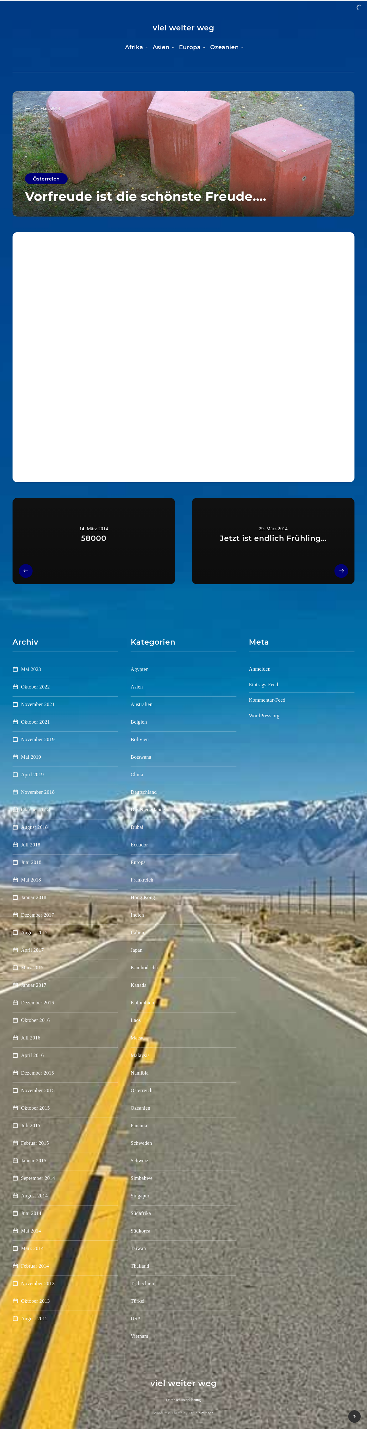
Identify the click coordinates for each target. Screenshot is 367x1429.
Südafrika (141, 1213)
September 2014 (38, 1178)
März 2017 (32, 967)
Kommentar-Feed (267, 700)
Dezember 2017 (37, 915)
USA (136, 1318)
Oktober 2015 (35, 1108)
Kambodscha (144, 967)
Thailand (140, 1266)
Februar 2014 (35, 1266)
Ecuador (139, 844)
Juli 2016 (30, 1037)
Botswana (141, 757)
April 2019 (32, 774)
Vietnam (139, 1336)
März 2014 (32, 1248)
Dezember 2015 (37, 1073)
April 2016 (32, 1055)
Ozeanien (224, 47)
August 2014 (34, 1195)
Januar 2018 (33, 897)
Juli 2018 (30, 844)
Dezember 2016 (37, 1002)
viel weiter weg (184, 27)
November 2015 (37, 1090)
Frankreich (142, 879)
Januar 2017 (33, 985)
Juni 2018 (31, 862)
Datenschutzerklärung (183, 1400)
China (137, 774)
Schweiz (139, 1160)
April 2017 (32, 950)
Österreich (46, 179)
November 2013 (37, 1283)
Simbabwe (141, 1178)
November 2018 (37, 792)
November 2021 (37, 704)
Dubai (137, 827)
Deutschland (144, 792)
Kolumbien (142, 1002)
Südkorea (140, 1230)
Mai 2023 (31, 669)
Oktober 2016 (35, 1020)
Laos (136, 1020)
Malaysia (140, 1055)
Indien (137, 915)
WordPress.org (264, 715)
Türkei (137, 1301)
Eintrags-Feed (263, 684)
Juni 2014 (31, 1213)
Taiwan (138, 1248)
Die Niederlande (148, 809)
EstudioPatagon (201, 1413)
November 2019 (37, 739)
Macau (138, 1037)
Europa (190, 47)
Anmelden (260, 669)
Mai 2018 (31, 879)
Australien (141, 704)
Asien (160, 47)
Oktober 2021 (35, 722)
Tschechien (142, 1283)
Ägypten (139, 669)
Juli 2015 (30, 1125)
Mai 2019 (31, 757)
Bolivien (140, 739)
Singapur (140, 1195)
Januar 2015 (33, 1160)
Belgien (139, 722)
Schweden (141, 1143)
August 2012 (34, 1318)
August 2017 (34, 932)
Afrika (134, 47)
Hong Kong (143, 897)
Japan (136, 950)
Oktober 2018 (35, 809)
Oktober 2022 (35, 686)
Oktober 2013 (35, 1301)
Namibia (139, 1073)
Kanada (139, 985)
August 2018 (34, 827)
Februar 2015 (35, 1143)
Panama (139, 1125)
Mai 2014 (31, 1230)
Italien (137, 932)
